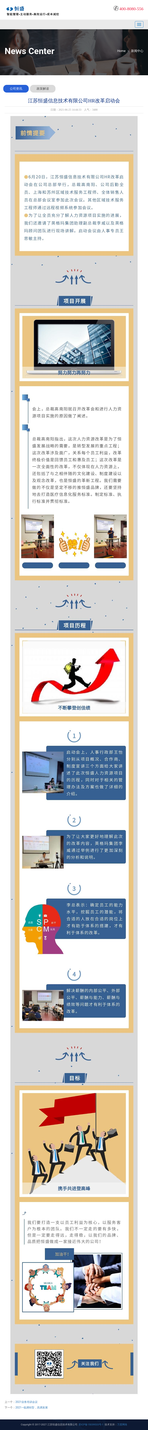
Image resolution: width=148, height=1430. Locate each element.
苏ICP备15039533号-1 (91, 1424)
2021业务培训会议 (26, 1401)
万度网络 (122, 1424)
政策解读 (43, 88)
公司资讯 (16, 88)
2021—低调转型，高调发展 (31, 1407)
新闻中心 (137, 51)
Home (121, 51)
